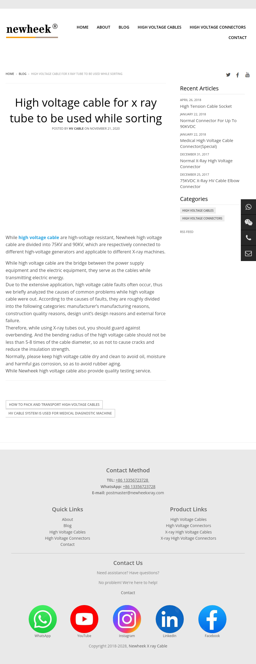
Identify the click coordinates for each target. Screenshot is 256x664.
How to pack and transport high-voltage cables (54, 404)
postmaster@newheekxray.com (135, 492)
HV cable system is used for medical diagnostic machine (60, 413)
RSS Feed (187, 232)
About (103, 27)
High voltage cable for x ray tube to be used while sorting (86, 110)
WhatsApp (43, 621)
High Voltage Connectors (218, 27)
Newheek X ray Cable (148, 646)
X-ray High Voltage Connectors (188, 538)
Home (83, 27)
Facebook (212, 621)
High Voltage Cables (160, 27)
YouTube (84, 621)
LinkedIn (170, 621)
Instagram (127, 621)
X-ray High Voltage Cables (188, 532)
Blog (124, 27)
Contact (237, 37)
